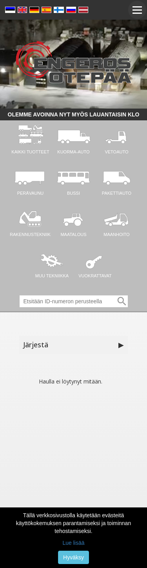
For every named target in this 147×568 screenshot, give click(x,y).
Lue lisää (73, 543)
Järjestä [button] (73, 345)
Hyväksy (73, 557)
